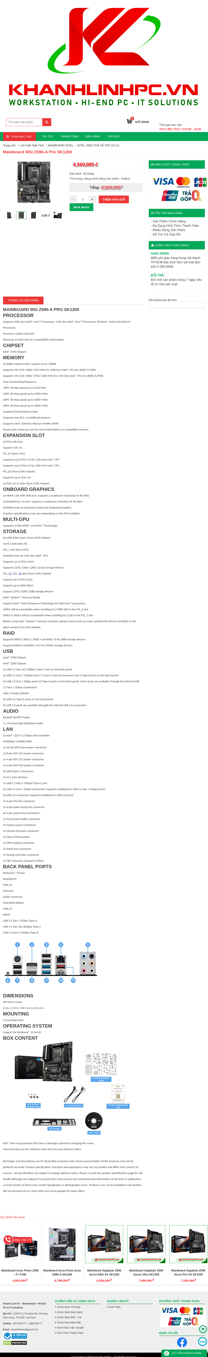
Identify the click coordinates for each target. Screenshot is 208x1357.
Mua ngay (82, 207)
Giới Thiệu (115, 1306)
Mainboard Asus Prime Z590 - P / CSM (20, 1272)
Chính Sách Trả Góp (68, 1306)
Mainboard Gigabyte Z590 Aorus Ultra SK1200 (146, 1272)
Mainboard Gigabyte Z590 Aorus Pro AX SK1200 (188, 1272)
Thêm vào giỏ (114, 199)
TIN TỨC (47, 136)
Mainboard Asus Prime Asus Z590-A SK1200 (62, 1272)
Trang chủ (9, 145)
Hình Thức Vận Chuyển (70, 1327)
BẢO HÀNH (93, 136)
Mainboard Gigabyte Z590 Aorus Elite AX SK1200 (104, 1272)
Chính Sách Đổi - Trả (69, 1317)
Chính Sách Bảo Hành (70, 1312)
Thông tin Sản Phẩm (23, 300)
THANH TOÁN (69, 136)
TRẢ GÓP (113, 136)
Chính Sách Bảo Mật (69, 1322)
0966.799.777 (191, 119)
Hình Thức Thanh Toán (70, 1332)
